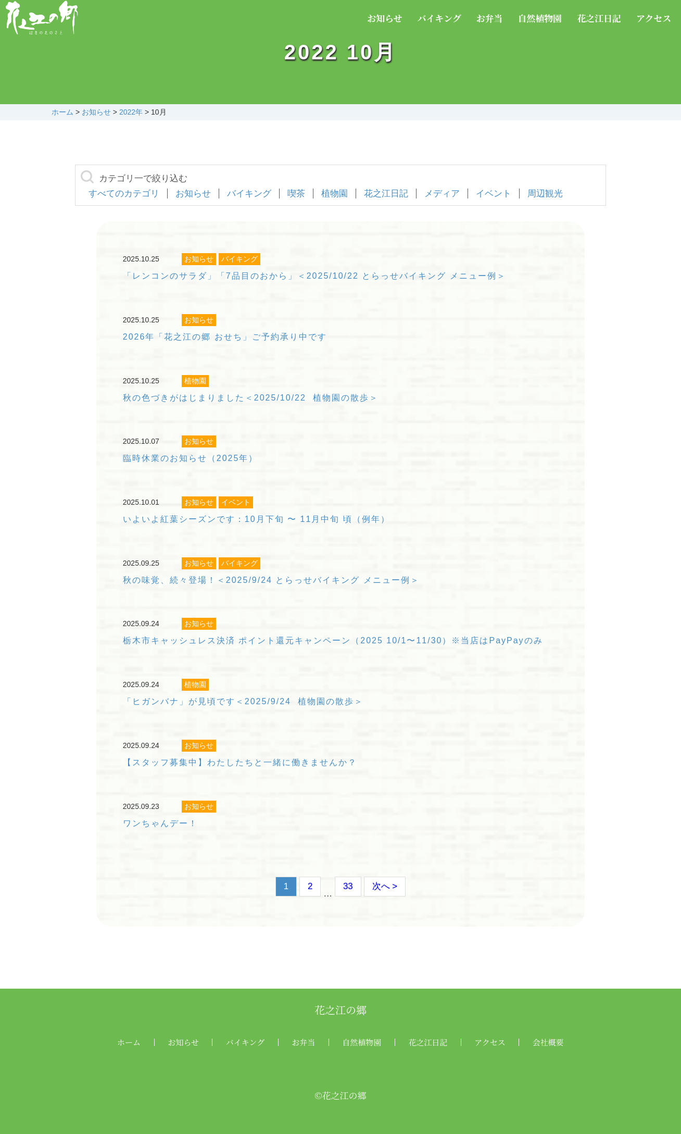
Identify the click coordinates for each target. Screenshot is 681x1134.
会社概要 (548, 1042)
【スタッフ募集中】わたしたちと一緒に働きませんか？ (240, 762)
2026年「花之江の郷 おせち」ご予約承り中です (225, 336)
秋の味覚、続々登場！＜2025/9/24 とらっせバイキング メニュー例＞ (271, 580)
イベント (493, 193)
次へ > (385, 886)
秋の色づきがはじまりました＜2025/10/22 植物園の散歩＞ (251, 397)
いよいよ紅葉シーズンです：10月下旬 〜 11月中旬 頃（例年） (256, 519)
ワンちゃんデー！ (160, 823)
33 (348, 886)
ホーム (129, 1042)
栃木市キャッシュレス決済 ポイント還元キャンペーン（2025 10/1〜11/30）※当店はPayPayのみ (333, 640)
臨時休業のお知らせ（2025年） (190, 458)
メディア (442, 193)
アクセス (654, 17)
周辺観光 (545, 193)
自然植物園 (540, 17)
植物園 (334, 193)
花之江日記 (599, 17)
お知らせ (384, 17)
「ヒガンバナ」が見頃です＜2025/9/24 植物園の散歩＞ (243, 701)
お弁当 (489, 17)
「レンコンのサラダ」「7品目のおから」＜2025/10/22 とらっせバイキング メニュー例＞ (314, 275)
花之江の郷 (340, 1009)
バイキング (439, 17)
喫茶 (296, 193)
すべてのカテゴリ (124, 193)
